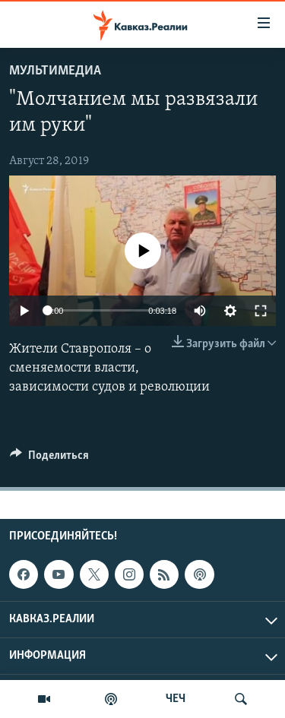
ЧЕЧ (175, 699)
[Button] (49, 458)
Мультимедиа (55, 71)
